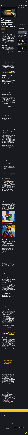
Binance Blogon (9, 209)
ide (11, 386)
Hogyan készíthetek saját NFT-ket (9, 360)
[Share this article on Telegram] (23, 7)
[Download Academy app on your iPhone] (16, 428)
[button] (26, 1)
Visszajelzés (12, 423)
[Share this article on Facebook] (21, 7)
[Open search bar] (24, 1)
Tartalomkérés (12, 421)
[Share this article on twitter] (18, 7)
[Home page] (3, 1)
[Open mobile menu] (26, 1)
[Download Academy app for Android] (21, 428)
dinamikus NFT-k (6, 101)
